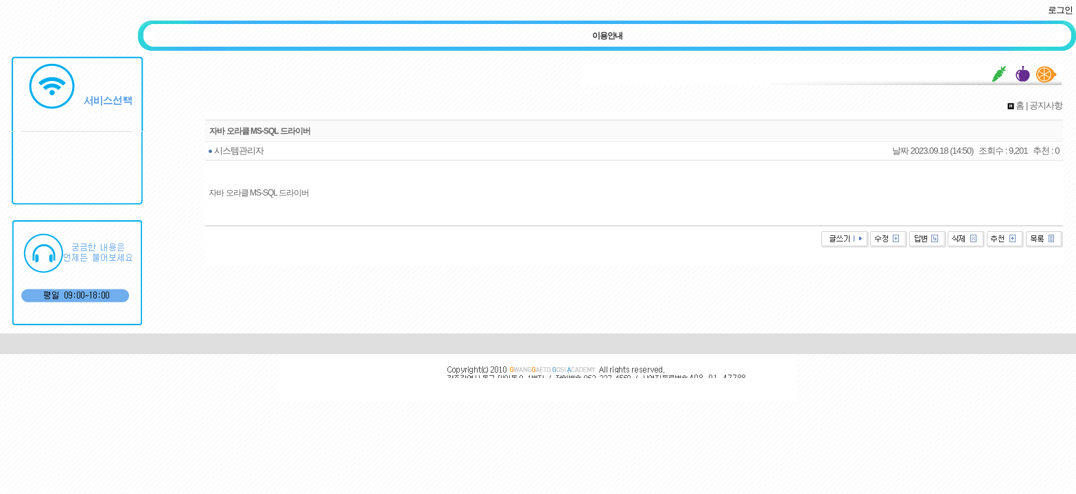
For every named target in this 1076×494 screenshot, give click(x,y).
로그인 (1060, 10)
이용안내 (607, 35)
